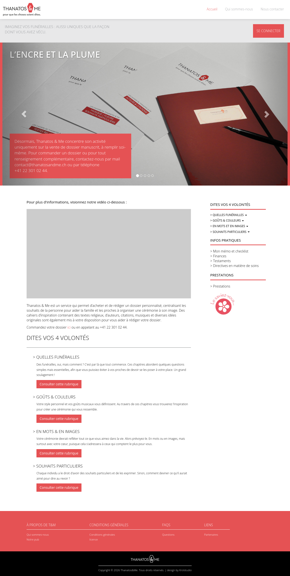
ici (69, 327)
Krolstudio (185, 570)
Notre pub (33, 539)
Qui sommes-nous (239, 9)
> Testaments (220, 261)
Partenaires (211, 534)
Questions (168, 534)
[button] (23, 114)
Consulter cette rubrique (59, 384)
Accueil (212, 9)
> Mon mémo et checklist (229, 251)
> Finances (218, 256)
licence (93, 539)
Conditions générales (102, 534)
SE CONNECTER (268, 31)
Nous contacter (272, 9)
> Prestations (220, 286)
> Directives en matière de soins (234, 265)
